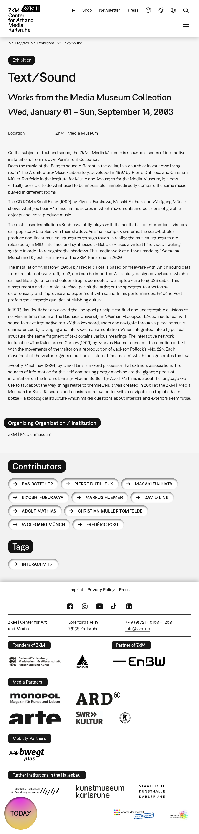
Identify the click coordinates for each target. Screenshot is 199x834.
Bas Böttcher (37, 484)
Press (133, 10)
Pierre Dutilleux (93, 484)
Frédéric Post (102, 524)
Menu (186, 26)
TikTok (114, 606)
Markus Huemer (104, 497)
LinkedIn (129, 606)
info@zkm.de (137, 628)
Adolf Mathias (39, 511)
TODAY (20, 813)
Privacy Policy (101, 589)
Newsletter (109, 10)
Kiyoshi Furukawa (43, 497)
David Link (156, 497)
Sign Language (161, 10)
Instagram (85, 606)
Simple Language (148, 10)
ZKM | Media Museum (76, 133)
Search (186, 10)
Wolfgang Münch (43, 524)
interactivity (37, 564)
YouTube (99, 606)
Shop (87, 10)
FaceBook (70, 606)
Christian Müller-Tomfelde (110, 511)
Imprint (76, 589)
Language (173, 10)
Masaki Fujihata (153, 484)
